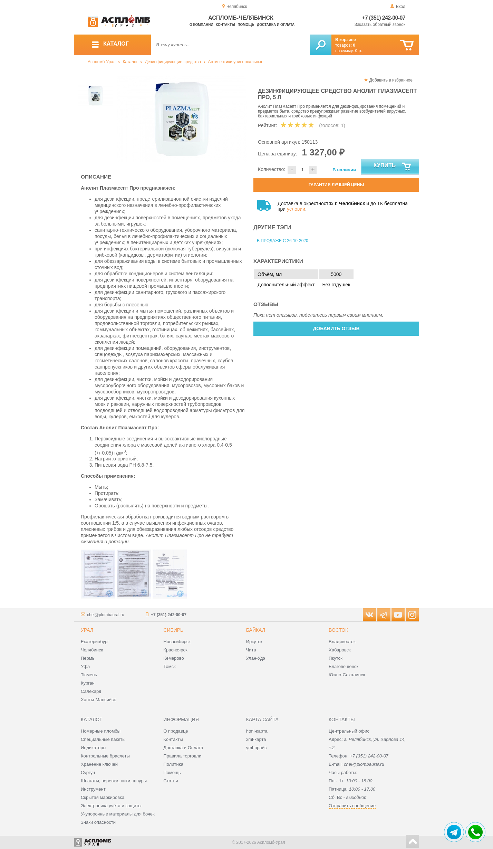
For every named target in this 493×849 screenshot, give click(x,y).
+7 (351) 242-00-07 (383, 18)
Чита (251, 649)
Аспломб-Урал (102, 61)
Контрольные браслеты (105, 756)
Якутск (335, 658)
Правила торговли (182, 756)
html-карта (257, 731)
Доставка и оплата (275, 25)
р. (358, 50)
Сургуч (88, 772)
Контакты (225, 25)
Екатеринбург (95, 641)
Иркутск (254, 641)
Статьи (170, 780)
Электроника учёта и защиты (111, 805)
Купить (393, 166)
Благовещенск (343, 666)
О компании (201, 25)
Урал (87, 630)
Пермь (88, 658)
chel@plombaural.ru (105, 614)
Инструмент (93, 789)
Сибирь (173, 630)
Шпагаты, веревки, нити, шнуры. (114, 780)
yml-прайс (256, 747)
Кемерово (173, 658)
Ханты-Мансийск (98, 699)
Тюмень (89, 674)
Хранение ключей (99, 764)
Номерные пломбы (100, 731)
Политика (173, 764)
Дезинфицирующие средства (173, 61)
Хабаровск (340, 649)
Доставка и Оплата (183, 747)
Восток (338, 630)
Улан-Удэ (255, 658)
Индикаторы (93, 747)
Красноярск (175, 649)
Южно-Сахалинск (347, 674)
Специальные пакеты (103, 739)
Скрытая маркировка (102, 797)
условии (296, 209)
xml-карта (256, 739)
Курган (88, 683)
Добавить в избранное (391, 80)
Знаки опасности (98, 822)
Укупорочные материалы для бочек (118, 814)
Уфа (85, 666)
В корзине (345, 39)
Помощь (246, 25)
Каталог (130, 61)
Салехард (91, 691)
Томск (169, 666)
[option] (181, 119)
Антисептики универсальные (235, 61)
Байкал (255, 630)
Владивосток (342, 641)
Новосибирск (177, 641)
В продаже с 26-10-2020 (282, 240)
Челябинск (92, 649)
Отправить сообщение (352, 805)
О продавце (175, 731)
